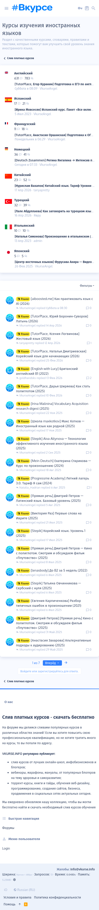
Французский (24, 124)
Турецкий (21, 200)
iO (5, 890)
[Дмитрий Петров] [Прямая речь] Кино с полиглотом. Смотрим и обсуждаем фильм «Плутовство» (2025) (54, 623)
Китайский (22, 175)
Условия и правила (17, 897)
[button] (6, 8)
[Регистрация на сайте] (86, 8)
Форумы (8, 828)
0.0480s (70, 874)
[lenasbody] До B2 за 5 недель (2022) (59, 570)
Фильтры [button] (86, 285)
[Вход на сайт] (80, 8)
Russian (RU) (24, 890)
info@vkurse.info (82, 869)
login (6, 848)
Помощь (10, 904)
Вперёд (52, 663)
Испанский (22, 98)
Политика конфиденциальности (57, 897)
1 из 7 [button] (36, 663)
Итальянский (24, 225)
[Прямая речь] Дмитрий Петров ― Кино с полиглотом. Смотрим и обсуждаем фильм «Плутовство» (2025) (54, 553)
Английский (23, 73)
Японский (22, 251)
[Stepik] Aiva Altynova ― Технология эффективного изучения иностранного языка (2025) (52, 443)
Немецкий (22, 149)
